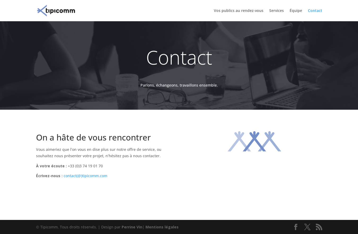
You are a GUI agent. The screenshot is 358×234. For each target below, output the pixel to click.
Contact (315, 11)
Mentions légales (162, 226)
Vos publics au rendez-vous (238, 11)
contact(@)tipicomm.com (85, 175)
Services (276, 11)
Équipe (296, 11)
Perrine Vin (132, 226)
